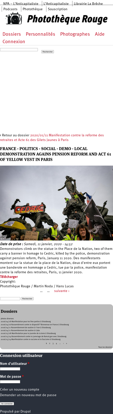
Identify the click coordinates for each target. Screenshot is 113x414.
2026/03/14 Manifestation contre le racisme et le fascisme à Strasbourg (30, 339)
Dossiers (12, 34)
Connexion (14, 41)
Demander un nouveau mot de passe (28, 395)
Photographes (75, 34)
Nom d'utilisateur (14, 364)
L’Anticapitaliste (56, 4)
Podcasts (10, 9)
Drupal (25, 411)
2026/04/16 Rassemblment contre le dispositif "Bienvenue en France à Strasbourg (35, 325)
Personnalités (40, 34)
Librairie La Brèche (88, 4)
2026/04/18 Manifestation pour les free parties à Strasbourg (26, 322)
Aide (100, 34)
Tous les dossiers (105, 347)
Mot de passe (12, 377)
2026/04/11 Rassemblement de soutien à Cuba (20, 330)
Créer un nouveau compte (19, 389)
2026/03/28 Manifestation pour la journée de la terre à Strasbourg (28, 333)
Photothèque (33, 9)
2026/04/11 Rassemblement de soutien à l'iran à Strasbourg (26, 328)
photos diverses (7, 319)
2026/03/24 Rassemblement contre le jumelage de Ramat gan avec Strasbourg (33, 336)
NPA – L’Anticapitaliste (20, 4)
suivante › (61, 291)
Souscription (57, 9)
